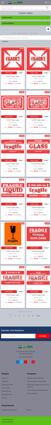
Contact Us (5, 381)
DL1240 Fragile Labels (12, 120)
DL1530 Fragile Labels (38, 207)
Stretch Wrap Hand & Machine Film (37, 390)
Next (39, 316)
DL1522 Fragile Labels (38, 295)
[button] (48, 29)
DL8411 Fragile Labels (12, 76)
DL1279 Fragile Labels (38, 164)
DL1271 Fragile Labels (12, 164)
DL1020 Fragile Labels (38, 76)
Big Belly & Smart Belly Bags (35, 378)
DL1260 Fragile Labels (38, 120)
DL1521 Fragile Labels (12, 295)
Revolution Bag (6, 391)
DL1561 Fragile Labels (12, 251)
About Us (4, 378)
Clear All (5, 41)
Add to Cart (9, 73)
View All (28, 410)
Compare (20, 72)
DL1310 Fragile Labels (12, 207)
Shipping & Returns (7, 384)
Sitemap (4, 398)
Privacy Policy (6, 388)
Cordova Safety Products (9, 410)
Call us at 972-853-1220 (25, 357)
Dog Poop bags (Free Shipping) (36, 381)
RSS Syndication (7, 394)
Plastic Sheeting (32, 393)
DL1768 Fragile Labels (38, 251)
